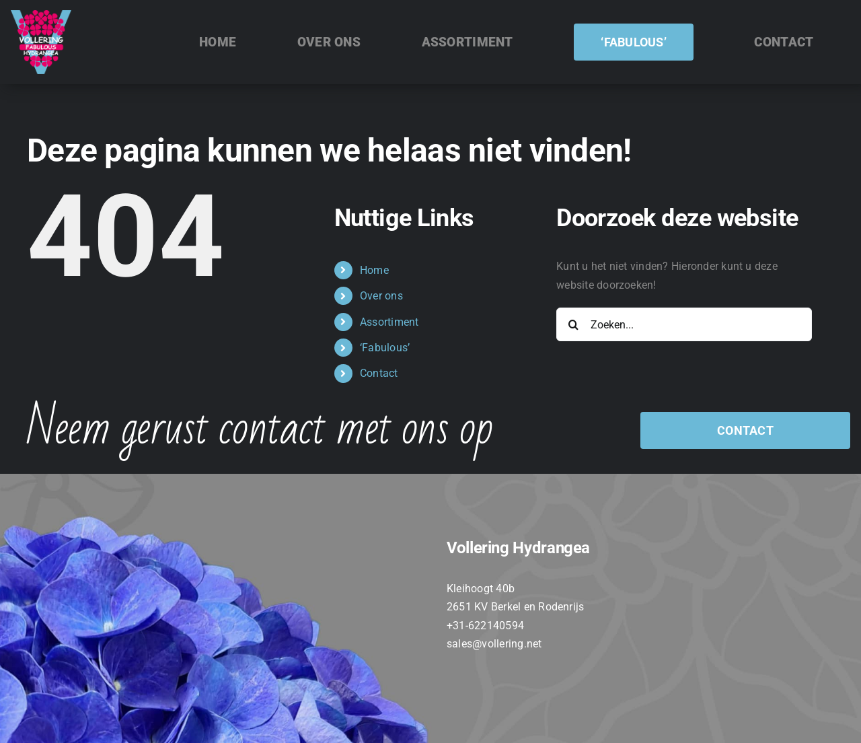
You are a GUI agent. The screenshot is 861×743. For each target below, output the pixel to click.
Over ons (381, 295)
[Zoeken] (573, 324)
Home (374, 270)
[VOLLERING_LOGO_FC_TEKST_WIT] (41, 15)
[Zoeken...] (684, 324)
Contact (379, 373)
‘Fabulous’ (385, 347)
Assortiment (389, 322)
